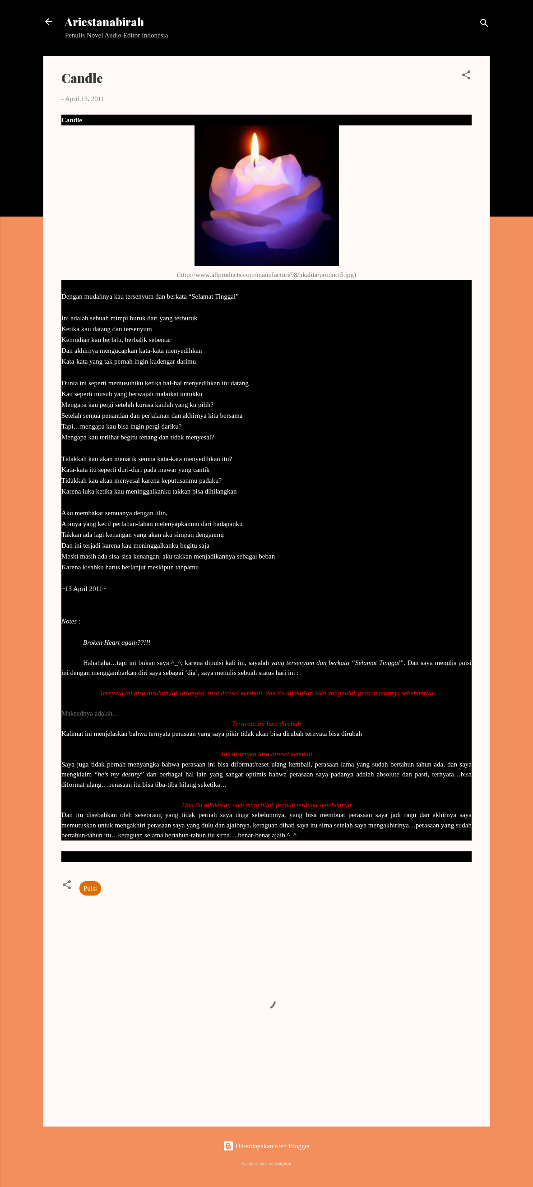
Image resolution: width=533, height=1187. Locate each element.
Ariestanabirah (104, 21)
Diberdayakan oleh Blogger (267, 1146)
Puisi (90, 888)
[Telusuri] (484, 24)
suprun (284, 1163)
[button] (466, 76)
